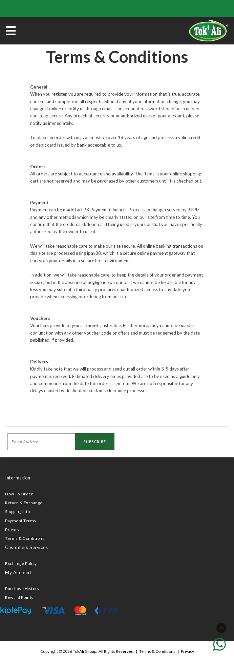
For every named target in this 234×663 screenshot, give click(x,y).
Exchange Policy (21, 563)
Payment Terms (20, 520)
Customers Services (26, 547)
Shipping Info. (18, 511)
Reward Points (19, 597)
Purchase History (22, 588)
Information (17, 477)
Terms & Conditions (24, 538)
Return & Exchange (24, 502)
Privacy (12, 529)
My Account (18, 572)
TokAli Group (84, 651)
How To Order (19, 493)
